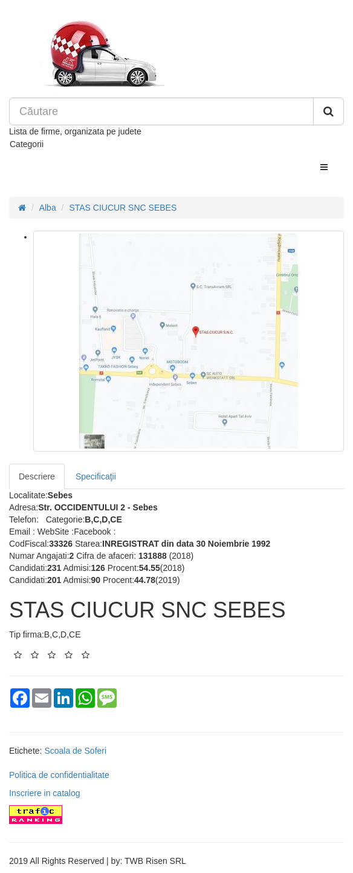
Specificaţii (96, 476)
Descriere (37, 476)
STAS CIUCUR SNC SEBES (122, 207)
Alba (47, 207)
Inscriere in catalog (44, 793)
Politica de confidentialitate (59, 775)
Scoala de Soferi (75, 751)
